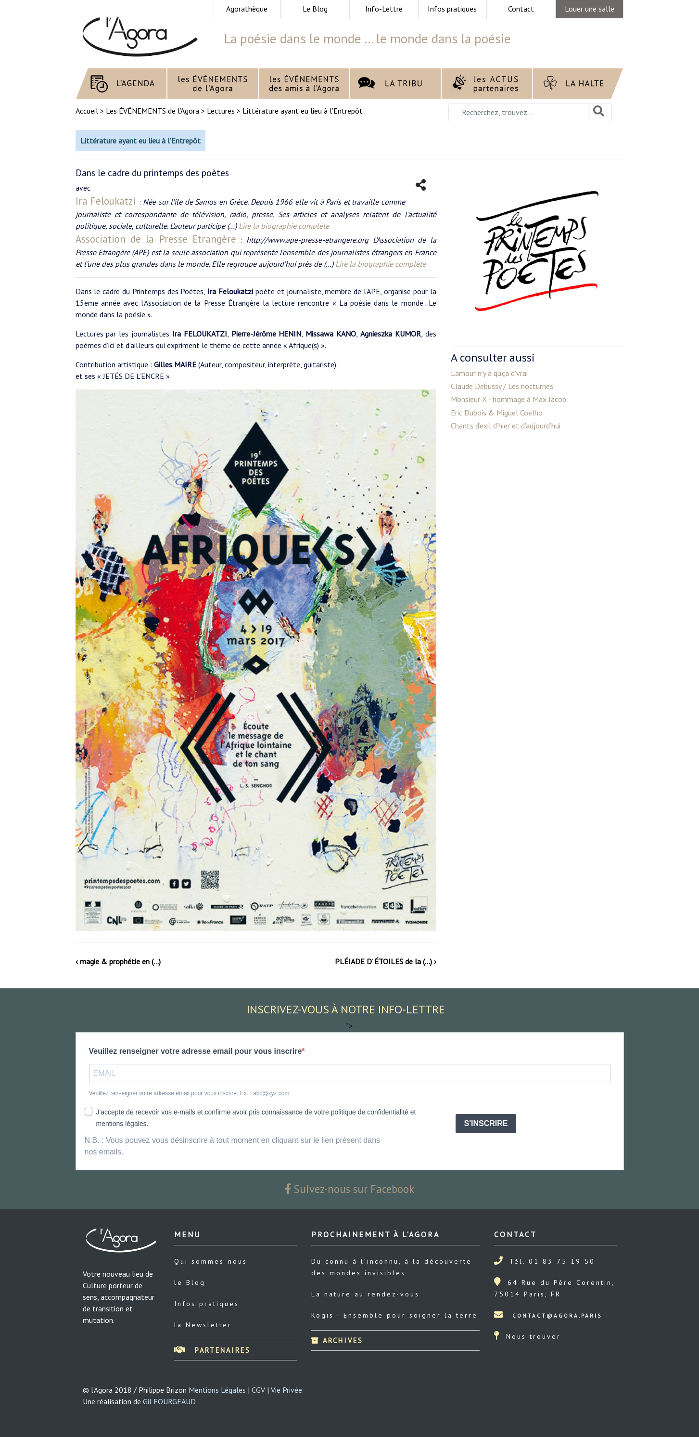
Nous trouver (533, 1336)
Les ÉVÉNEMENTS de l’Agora (152, 111)
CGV (258, 1390)
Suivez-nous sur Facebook (349, 1189)
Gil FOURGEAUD (169, 1401)
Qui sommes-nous (210, 1261)
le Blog (189, 1282)
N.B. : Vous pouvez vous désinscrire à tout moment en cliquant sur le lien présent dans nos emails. (233, 1146)
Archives (337, 1340)
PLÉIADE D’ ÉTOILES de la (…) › (385, 961)
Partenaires (212, 1350)
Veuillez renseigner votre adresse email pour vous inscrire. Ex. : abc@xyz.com (189, 1093)
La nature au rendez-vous (365, 1294)
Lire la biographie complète (284, 226)
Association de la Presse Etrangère (156, 239)
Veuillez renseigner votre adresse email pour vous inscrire (195, 1051)
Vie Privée (286, 1390)
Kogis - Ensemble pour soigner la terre (394, 1315)
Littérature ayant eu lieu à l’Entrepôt (302, 111)
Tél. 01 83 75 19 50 (552, 1261)
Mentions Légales (217, 1390)
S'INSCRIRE (486, 1123)
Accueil (88, 111)
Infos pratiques (206, 1303)
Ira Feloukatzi (107, 200)
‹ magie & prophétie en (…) (118, 961)
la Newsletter (203, 1324)
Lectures (221, 111)
